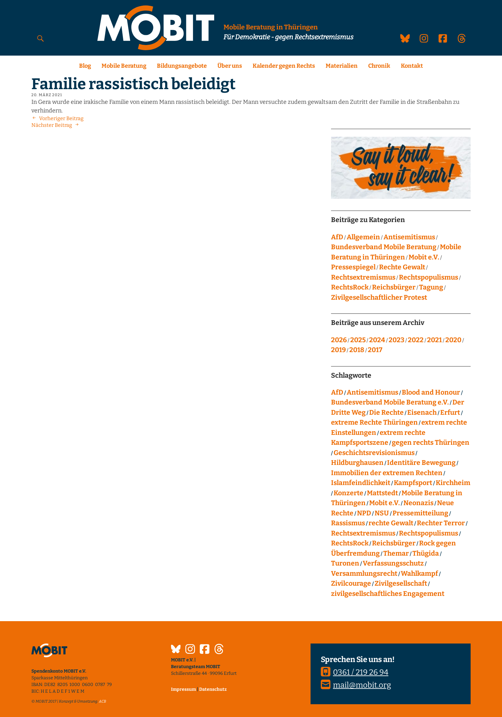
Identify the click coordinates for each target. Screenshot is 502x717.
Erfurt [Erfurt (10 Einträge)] (450, 412)
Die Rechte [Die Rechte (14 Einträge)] (386, 412)
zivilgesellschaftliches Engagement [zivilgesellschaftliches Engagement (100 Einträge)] (387, 594)
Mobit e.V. (424, 257)
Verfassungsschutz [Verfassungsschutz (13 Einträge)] (393, 563)
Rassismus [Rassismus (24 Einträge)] (348, 523)
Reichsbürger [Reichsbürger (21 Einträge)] (394, 543)
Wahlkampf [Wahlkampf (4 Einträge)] (419, 573)
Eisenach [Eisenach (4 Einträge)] (422, 412)
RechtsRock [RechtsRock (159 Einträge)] (349, 543)
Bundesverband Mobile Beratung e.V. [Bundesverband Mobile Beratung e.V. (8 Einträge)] (390, 402)
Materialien (342, 65)
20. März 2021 (46, 95)
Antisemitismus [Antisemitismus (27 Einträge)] (372, 392)
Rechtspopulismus (428, 277)
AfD (337, 237)
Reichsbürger (394, 287)
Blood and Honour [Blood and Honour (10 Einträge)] (431, 392)
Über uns (229, 65)
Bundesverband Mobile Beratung (383, 247)
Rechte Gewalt (402, 267)
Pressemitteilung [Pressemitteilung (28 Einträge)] (420, 513)
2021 (434, 340)
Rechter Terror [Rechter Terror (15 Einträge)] (441, 523)
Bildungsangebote (182, 65)
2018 (356, 350)
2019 (338, 350)
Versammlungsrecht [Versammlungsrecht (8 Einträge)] (364, 573)
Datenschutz (213, 689)
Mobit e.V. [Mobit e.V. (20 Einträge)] (384, 503)
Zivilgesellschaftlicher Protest (379, 297)
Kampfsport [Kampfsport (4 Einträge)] (413, 483)
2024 (377, 340)
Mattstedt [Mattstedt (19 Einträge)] (382, 493)
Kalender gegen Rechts (284, 65)
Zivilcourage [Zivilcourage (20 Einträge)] (351, 583)
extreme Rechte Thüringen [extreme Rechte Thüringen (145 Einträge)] (374, 422)
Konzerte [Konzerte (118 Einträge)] (348, 493)
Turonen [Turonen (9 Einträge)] (345, 563)
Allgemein (363, 237)
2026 (339, 340)
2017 (375, 350)
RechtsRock (349, 287)
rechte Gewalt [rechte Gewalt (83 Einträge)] (390, 523)
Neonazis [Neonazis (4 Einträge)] (418, 503)
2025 (358, 340)
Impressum (183, 689)
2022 (416, 340)
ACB (102, 701)
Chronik (379, 65)
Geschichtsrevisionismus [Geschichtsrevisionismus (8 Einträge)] (374, 453)
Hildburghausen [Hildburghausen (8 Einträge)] (357, 463)
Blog (85, 65)
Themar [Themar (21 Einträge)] (396, 553)
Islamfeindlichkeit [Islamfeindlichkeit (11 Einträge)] (360, 483)
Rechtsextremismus (363, 277)
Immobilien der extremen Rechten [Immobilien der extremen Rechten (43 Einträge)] (386, 473)
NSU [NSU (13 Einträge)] (382, 513)
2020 (453, 340)
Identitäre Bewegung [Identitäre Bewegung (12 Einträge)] (421, 463)
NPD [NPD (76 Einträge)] (364, 513)
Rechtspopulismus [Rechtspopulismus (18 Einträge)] (428, 533)
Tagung (431, 287)
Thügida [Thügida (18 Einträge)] (425, 553)
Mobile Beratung (123, 65)
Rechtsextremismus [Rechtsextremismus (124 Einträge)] (363, 533)
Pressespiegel (353, 267)
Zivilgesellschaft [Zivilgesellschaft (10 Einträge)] (401, 583)
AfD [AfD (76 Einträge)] (337, 392)
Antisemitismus (409, 237)
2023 (396, 340)
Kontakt (412, 65)
